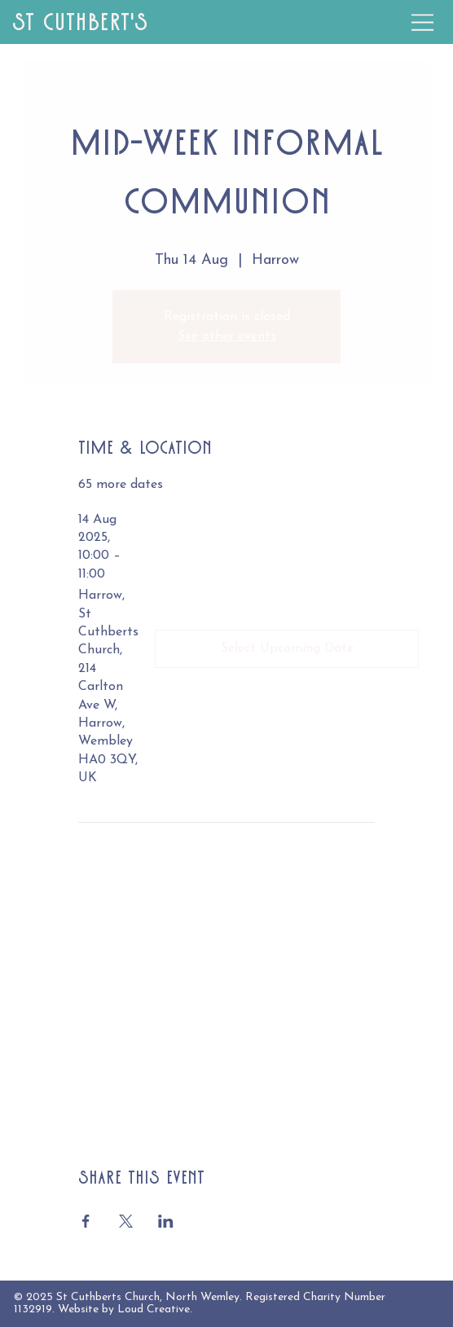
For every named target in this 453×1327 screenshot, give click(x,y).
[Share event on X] (126, 1221)
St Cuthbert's (80, 22)
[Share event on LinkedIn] (166, 1221)
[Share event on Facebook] (86, 1221)
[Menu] (423, 22)
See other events (227, 336)
